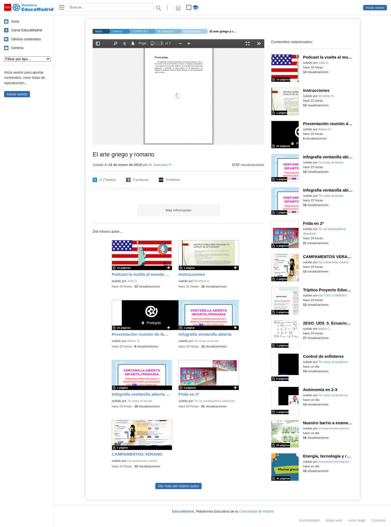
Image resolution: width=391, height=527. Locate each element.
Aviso (356, 520)
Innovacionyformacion (334, 428)
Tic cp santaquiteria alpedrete (214, 400)
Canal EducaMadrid (26, 30)
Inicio (15, 21)
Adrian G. (134, 341)
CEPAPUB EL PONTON (140, 31)
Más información (179, 210)
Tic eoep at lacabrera (333, 362)
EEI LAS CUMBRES (333, 295)
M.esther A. (202, 281)
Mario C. (325, 328)
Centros (17, 48)
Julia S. (132, 281)
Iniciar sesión (375, 7)
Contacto (378, 520)
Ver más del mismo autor (178, 486)
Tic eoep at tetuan (206, 341)
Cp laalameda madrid (142, 460)
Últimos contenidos (26, 39)
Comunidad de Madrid (256, 511)
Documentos (192, 31)
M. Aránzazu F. (166, 31)
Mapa (334, 520)
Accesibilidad (309, 520)
